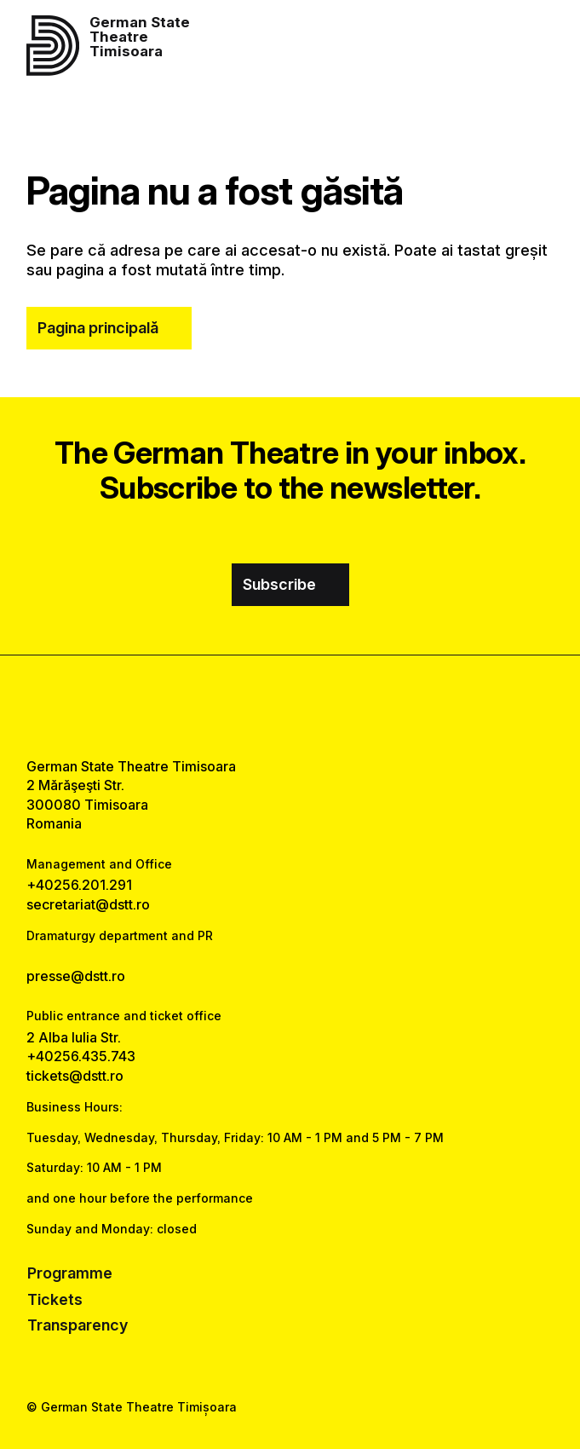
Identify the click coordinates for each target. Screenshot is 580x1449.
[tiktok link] (335, 706)
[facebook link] (244, 706)
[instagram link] (290, 706)
